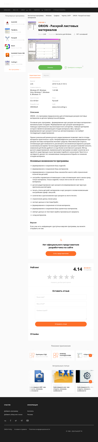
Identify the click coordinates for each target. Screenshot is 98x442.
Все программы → (15, 69)
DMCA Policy (8, 429)
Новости (47, 10)
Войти (75, 3)
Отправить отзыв (61, 324)
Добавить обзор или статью (13, 414)
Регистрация (82, 3)
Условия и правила (20, 429)
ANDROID (37, 10)
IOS (30, 10)
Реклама (30, 414)
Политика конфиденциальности (39, 429)
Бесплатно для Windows (63, 34)
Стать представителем (61, 253)
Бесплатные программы (36, 15)
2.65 (42, 34)
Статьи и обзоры (59, 10)
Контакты (30, 411)
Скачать (50, 67)
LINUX (23, 10)
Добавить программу (11, 411)
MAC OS (15, 10)
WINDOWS (7, 10)
